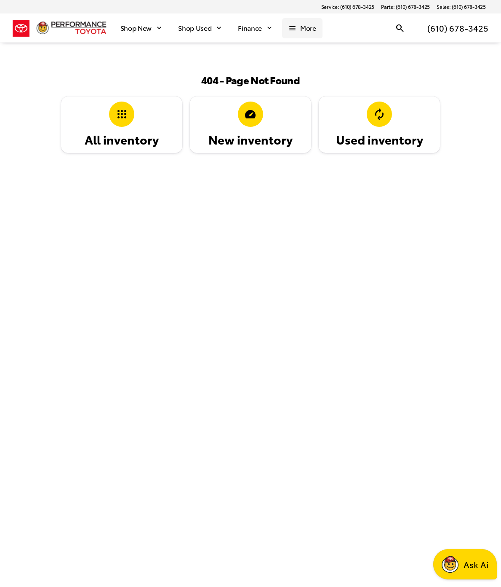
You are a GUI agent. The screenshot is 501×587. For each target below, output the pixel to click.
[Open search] (400, 28)
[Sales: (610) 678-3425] (461, 7)
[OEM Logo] (21, 28)
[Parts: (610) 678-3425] (405, 7)
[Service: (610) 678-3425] (348, 7)
